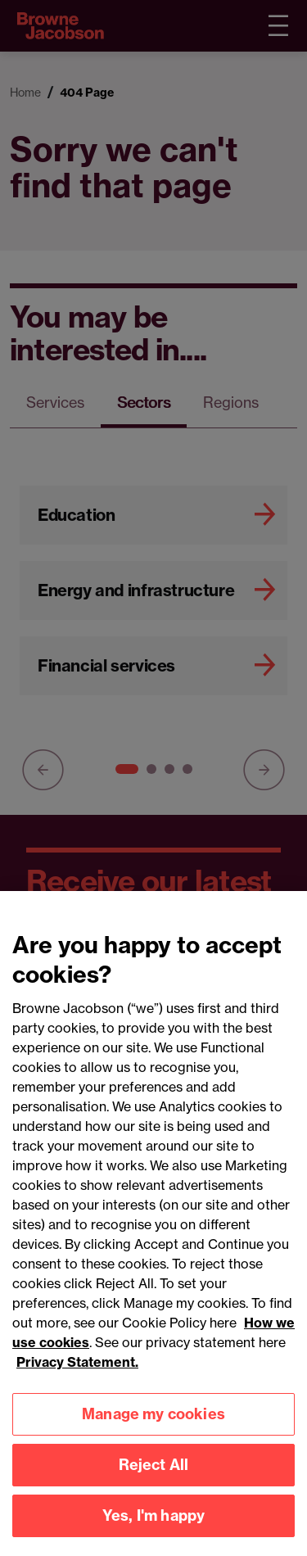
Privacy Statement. (77, 1375)
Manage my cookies (153, 1427)
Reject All (154, 1477)
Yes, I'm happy (153, 1528)
